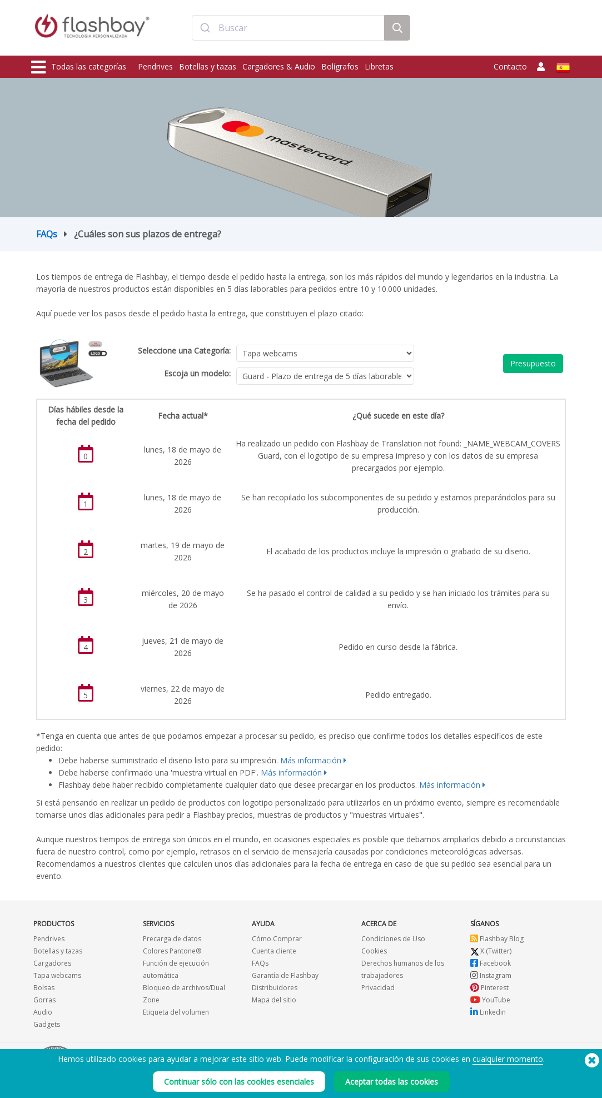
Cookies (374, 951)
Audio (42, 1012)
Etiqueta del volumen (176, 1012)
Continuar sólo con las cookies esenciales (239, 1081)
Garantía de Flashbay (285, 975)
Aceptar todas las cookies (391, 1081)
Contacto (510, 66)
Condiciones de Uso (393, 938)
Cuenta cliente (274, 951)
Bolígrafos (340, 66)
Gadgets (46, 1024)
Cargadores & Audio (278, 66)
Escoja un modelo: (197, 373)
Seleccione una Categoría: (184, 350)
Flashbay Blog (497, 938)
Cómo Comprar (277, 938)
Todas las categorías (78, 67)
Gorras (44, 1000)
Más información (310, 760)
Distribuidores (274, 987)
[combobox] (288, 29)
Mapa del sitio (274, 1000)
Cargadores (52, 963)
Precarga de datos (172, 938)
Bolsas (43, 987)
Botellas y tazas (207, 66)
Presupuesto (533, 363)
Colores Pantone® (172, 951)
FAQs (46, 234)
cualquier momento (507, 1059)
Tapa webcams (57, 975)
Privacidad (378, 987)
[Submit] (205, 29)
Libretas (379, 66)
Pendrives (155, 66)
